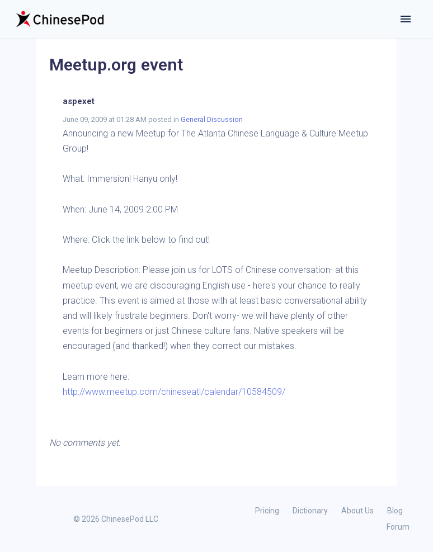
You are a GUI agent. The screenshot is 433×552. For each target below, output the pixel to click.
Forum (398, 526)
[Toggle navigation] (405, 19)
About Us (357, 510)
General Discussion (212, 119)
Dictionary (310, 510)
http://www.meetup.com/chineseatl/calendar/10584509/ (174, 391)
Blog (395, 510)
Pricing (267, 510)
